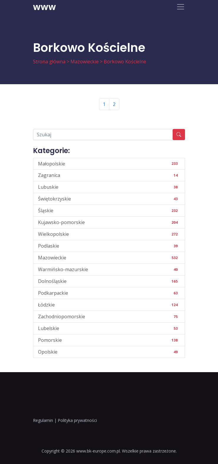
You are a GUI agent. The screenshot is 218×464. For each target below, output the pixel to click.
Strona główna (49, 61)
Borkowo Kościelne (125, 61)
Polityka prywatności (77, 420)
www (44, 6)
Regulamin (43, 420)
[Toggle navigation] (180, 6)
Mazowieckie (84, 61)
